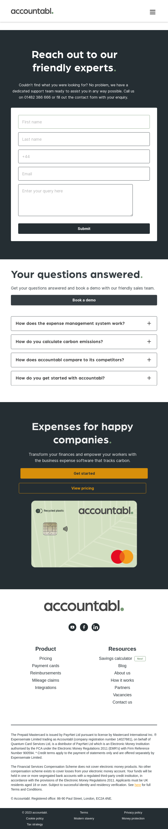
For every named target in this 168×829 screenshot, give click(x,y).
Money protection (133, 818)
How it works (122, 680)
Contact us (122, 702)
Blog (122, 665)
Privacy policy (133, 812)
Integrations (45, 687)
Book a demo (84, 303)
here (138, 785)
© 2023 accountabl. (35, 812)
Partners (122, 687)
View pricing (79, 488)
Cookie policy (35, 818)
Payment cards (45, 665)
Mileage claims (45, 680)
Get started (84, 473)
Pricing (45, 658)
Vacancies (122, 695)
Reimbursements (45, 673)
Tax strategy (35, 824)
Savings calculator (115, 658)
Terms (84, 812)
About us (122, 673)
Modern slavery (84, 818)
